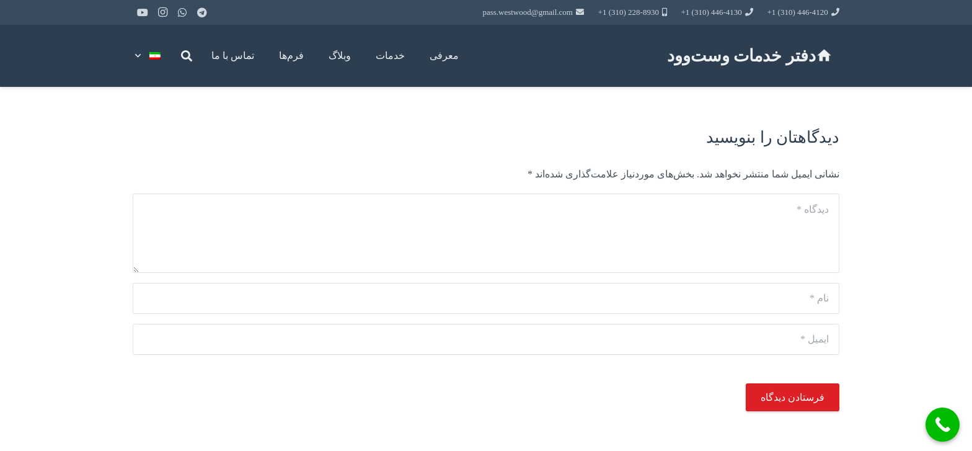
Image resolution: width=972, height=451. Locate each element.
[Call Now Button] (943, 425)
